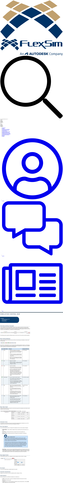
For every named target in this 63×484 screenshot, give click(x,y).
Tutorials (3, 128)
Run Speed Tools (4, 321)
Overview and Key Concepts (6, 319)
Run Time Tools (4, 320)
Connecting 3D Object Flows (6, 131)
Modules (3, 136)
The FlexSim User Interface (6, 129)
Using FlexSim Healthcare (5, 134)
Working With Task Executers (6, 133)
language (1, 121)
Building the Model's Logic (6, 132)
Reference (3, 135)
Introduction (3, 127)
